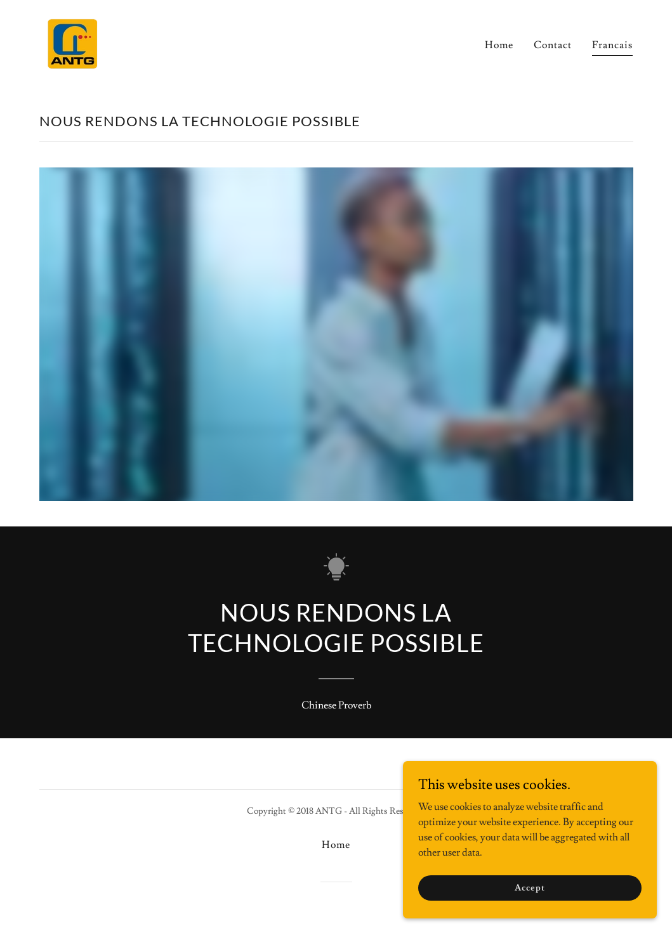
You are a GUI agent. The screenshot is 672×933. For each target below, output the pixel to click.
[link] (72, 40)
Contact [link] (553, 45)
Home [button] (336, 844)
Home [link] (499, 45)
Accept (529, 887)
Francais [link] (612, 45)
